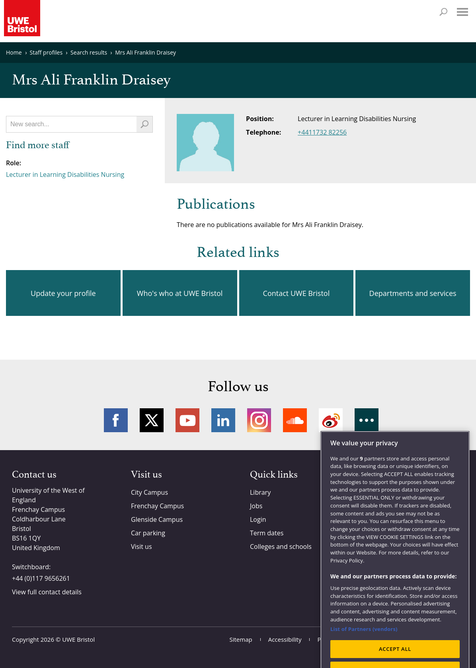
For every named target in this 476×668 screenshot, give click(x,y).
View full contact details (47, 592)
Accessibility (285, 639)
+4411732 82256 (322, 132)
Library (260, 492)
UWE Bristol (78, 639)
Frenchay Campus (157, 505)
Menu (462, 12)
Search (443, 12)
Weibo (331, 420)
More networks (366, 420)
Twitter (152, 420)
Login (258, 519)
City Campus (149, 492)
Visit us (141, 546)
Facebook (116, 420)
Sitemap (241, 639)
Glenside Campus (157, 519)
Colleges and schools (281, 546)
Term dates (266, 533)
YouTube (187, 420)
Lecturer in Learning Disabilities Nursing (65, 174)
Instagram (259, 420)
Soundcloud (295, 420)
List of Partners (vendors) (364, 642)
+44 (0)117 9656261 (41, 578)
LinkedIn (223, 420)
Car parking (148, 533)
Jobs (256, 505)
